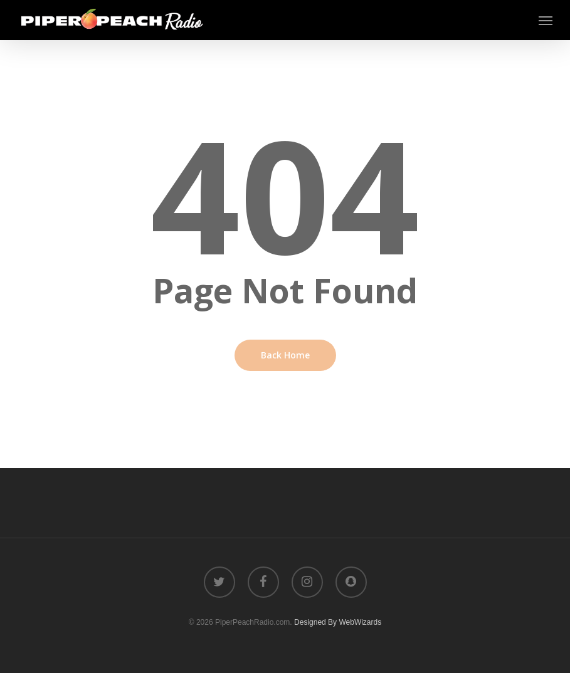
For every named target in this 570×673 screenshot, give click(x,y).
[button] (545, 20)
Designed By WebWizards (337, 622)
